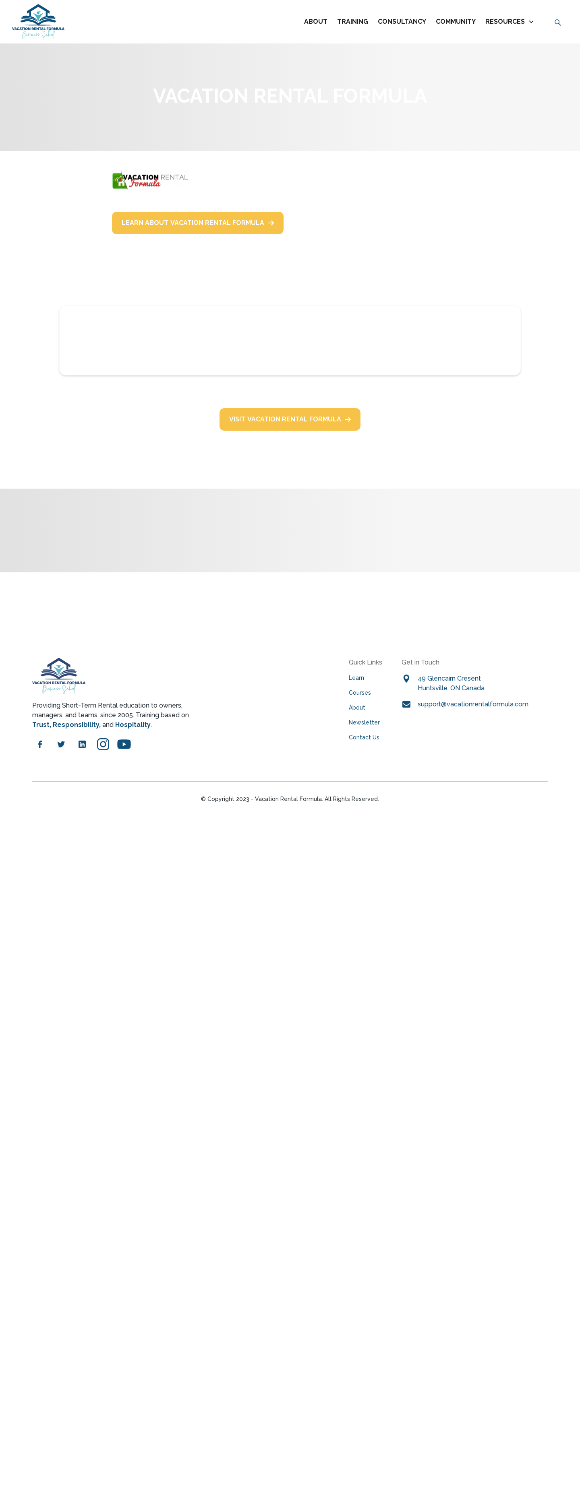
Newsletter (364, 722)
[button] (511, 22)
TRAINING (352, 21)
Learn (356, 678)
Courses (360, 692)
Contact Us (364, 737)
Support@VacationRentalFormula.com (473, 704)
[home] (38, 21)
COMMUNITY (456, 21)
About (315, 21)
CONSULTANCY (402, 21)
